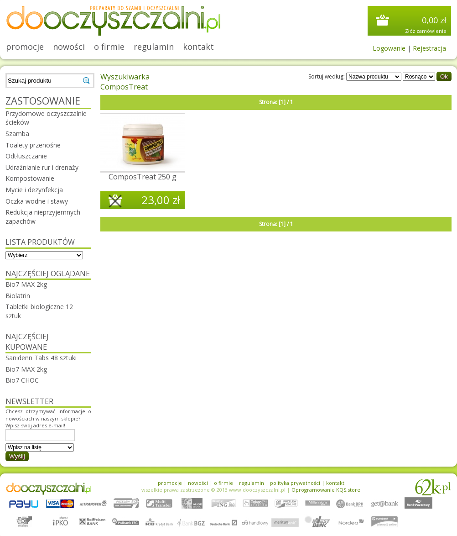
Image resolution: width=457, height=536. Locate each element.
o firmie (109, 46)
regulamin (154, 46)
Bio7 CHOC (22, 380)
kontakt (198, 46)
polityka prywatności (295, 482)
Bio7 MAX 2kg (26, 284)
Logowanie (389, 48)
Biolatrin (17, 295)
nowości (69, 46)
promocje (25, 46)
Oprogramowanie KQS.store (325, 489)
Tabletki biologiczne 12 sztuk (39, 311)
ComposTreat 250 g (143, 177)
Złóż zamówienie (426, 30)
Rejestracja (429, 48)
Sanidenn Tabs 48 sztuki (41, 357)
